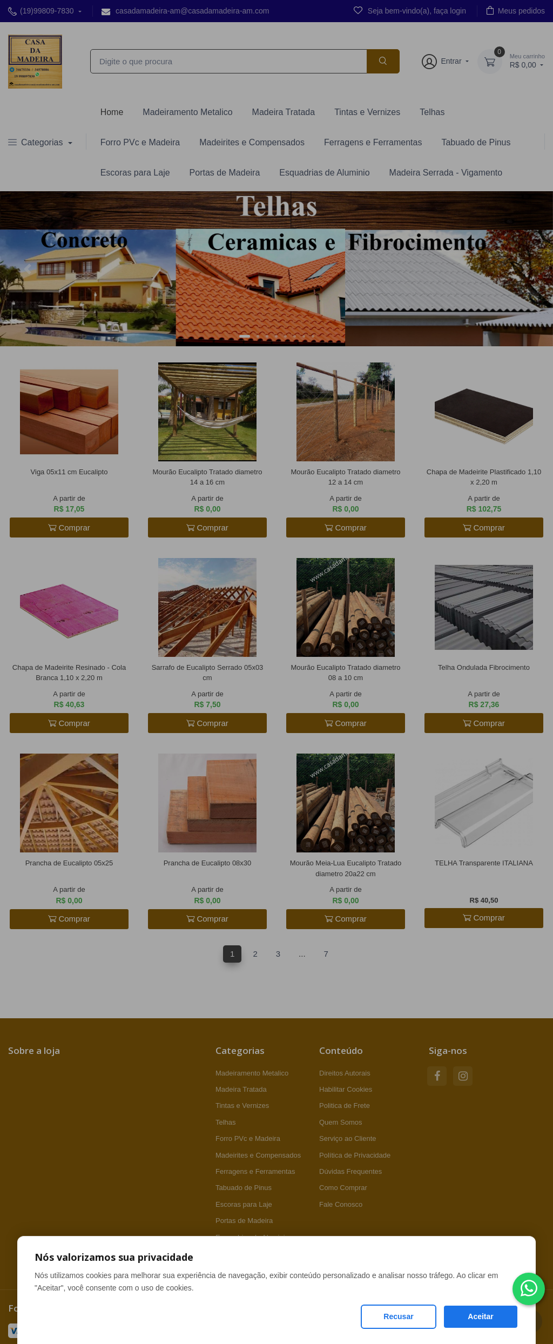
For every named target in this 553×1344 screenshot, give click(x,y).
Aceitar (480, 1316)
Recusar (398, 1316)
